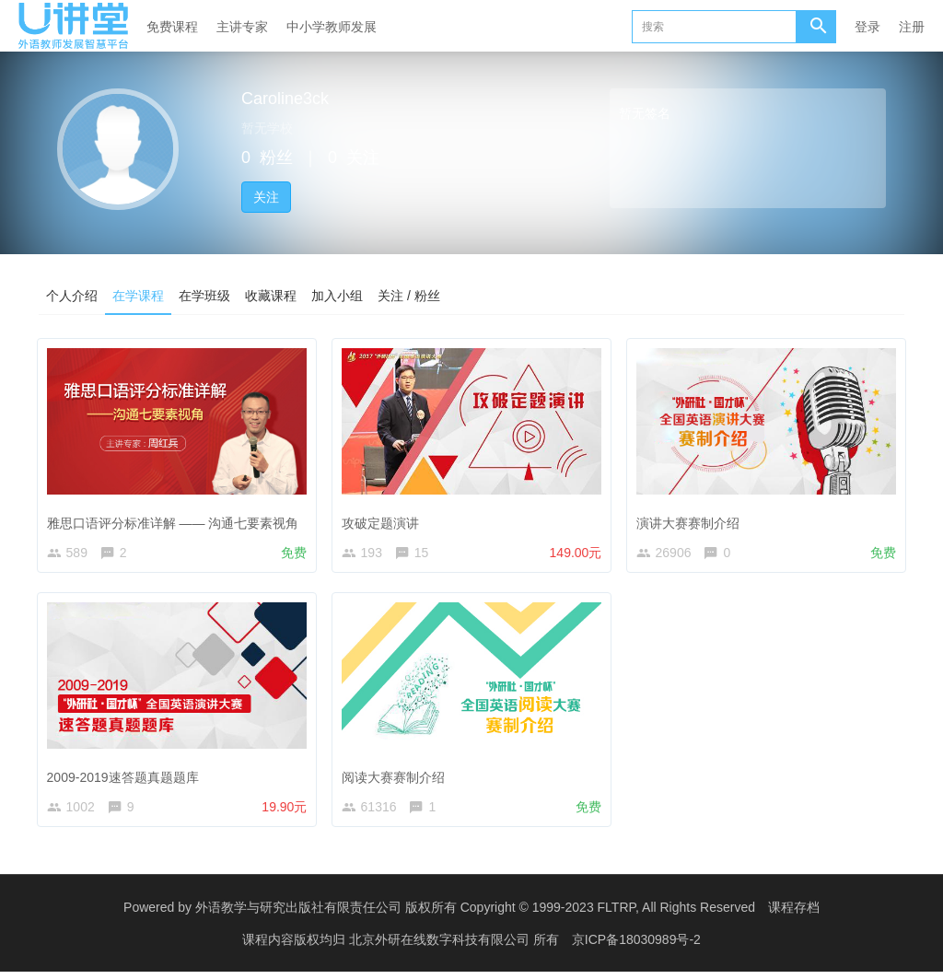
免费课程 (172, 26)
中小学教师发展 (331, 26)
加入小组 (337, 295)
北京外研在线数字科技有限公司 (441, 946)
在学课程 (138, 295)
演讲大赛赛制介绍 (691, 518)
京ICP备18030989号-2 (636, 946)
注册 (912, 26)
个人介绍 (72, 295)
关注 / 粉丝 (409, 295)
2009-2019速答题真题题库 (127, 776)
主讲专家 (242, 26)
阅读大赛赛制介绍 (396, 776)
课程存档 (794, 914)
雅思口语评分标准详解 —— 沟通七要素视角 (177, 518)
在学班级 (204, 295)
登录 (867, 26)
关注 (266, 197)
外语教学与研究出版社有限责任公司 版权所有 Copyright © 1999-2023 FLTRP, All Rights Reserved (475, 914)
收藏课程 (271, 295)
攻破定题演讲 (384, 518)
